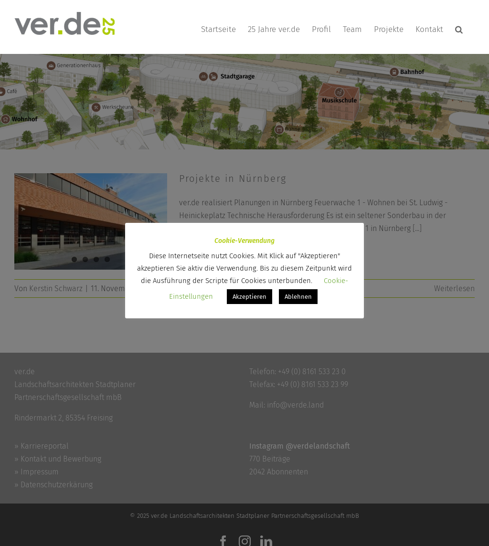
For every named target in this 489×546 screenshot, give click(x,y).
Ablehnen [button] (298, 296)
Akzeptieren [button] (249, 296)
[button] (459, 29)
